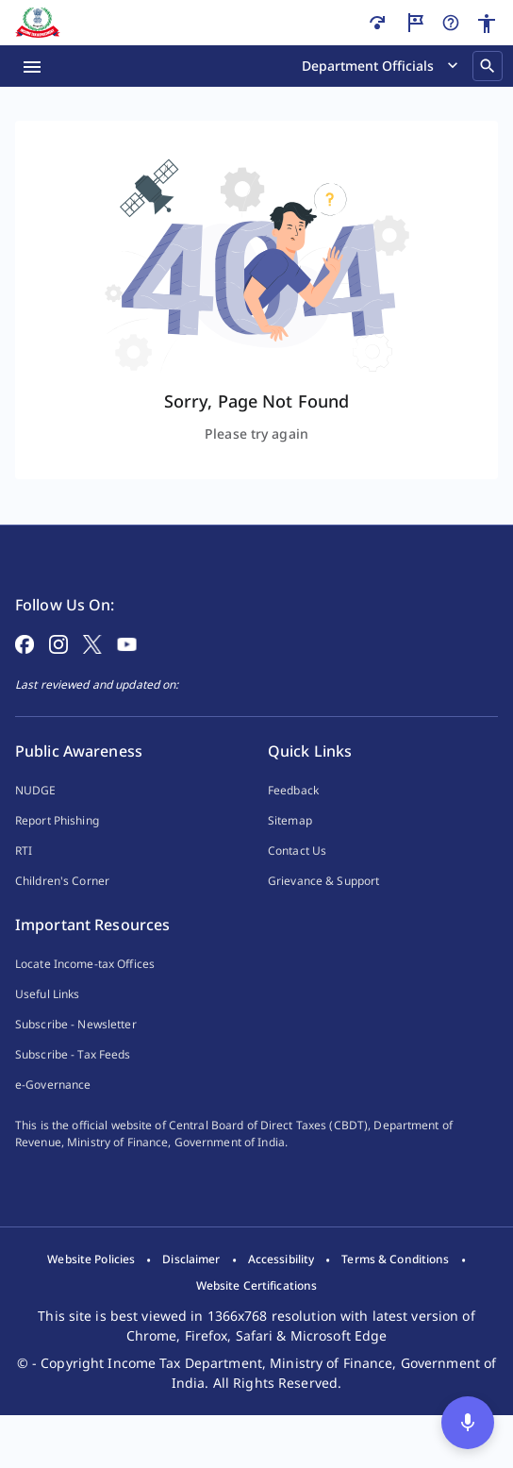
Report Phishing (57, 850)
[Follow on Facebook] (24, 672)
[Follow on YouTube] (127, 672)
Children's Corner (62, 911)
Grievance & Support (323, 911)
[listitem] (91, 1312)
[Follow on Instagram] (58, 672)
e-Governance (53, 1115)
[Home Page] (66, 572)
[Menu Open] (32, 66)
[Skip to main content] (377, 22)
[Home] (37, 23)
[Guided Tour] (415, 22)
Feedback (293, 820)
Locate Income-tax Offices (85, 994)
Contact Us (297, 881)
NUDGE (36, 820)
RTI (23, 881)
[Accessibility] (486, 23)
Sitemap (290, 850)
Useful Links (47, 1024)
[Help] (450, 22)
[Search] (487, 66)
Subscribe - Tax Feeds (73, 1084)
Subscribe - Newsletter (76, 1054)
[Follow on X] (92, 672)
